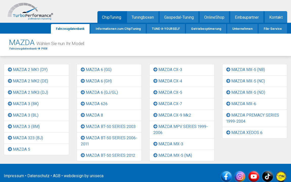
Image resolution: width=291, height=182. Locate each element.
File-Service (273, 29)
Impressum (14, 175)
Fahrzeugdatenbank (70, 29)
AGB (56, 175)
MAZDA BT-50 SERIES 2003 (108, 126)
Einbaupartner (247, 17)
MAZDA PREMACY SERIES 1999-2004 (252, 118)
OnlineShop (214, 17)
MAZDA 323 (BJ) (25, 137)
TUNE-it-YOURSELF (166, 29)
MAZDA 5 (19, 149)
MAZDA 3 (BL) (23, 115)
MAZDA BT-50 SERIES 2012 (108, 155)
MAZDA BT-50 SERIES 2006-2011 (109, 140)
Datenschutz (38, 175)
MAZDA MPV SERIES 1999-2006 (180, 129)
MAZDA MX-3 (168, 144)
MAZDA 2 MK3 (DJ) (28, 92)
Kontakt (276, 17)
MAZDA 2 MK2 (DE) (28, 81)
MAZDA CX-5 (167, 92)
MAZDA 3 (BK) (23, 103)
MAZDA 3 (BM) (24, 126)
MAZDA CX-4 (167, 81)
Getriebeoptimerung (206, 29)
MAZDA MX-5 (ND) (245, 92)
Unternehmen (242, 29)
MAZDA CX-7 (167, 103)
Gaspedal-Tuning (179, 17)
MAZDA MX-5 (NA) (172, 155)
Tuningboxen (143, 17)
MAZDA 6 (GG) (96, 69)
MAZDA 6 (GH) (96, 81)
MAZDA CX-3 (167, 69)
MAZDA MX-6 (241, 103)
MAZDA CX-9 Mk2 (172, 115)
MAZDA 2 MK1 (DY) (28, 69)
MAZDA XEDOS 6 (244, 132)
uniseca (96, 175)
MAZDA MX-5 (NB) (245, 69)
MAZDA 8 (92, 115)
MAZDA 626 (94, 103)
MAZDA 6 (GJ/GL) (99, 92)
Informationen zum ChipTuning (118, 29)
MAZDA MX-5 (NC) (245, 81)
